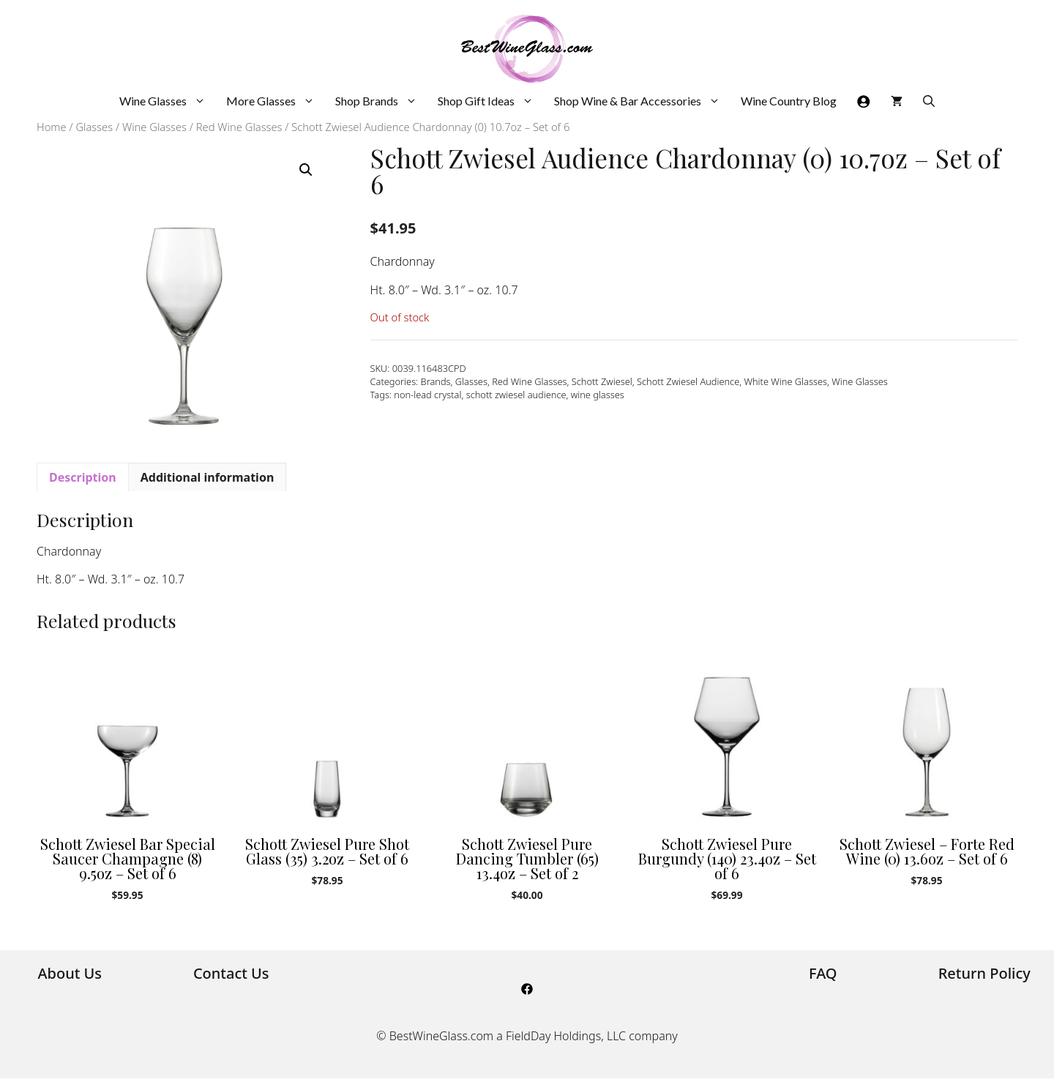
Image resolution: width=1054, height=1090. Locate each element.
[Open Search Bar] (929, 101)
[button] (306, 170)
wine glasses (597, 394)
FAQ (823, 973)
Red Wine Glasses (239, 126)
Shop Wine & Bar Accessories (642, 101)
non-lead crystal (427, 394)
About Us (69, 973)
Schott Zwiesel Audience (688, 381)
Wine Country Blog (789, 101)
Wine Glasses (167, 101)
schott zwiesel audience (516, 394)
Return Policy (984, 973)
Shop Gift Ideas (491, 101)
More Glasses (275, 101)
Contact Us (231, 973)
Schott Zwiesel (602, 381)
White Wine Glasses (785, 381)
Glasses (94, 126)
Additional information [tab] (207, 477)
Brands (436, 381)
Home (52, 126)
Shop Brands (381, 101)
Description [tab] (82, 477)
